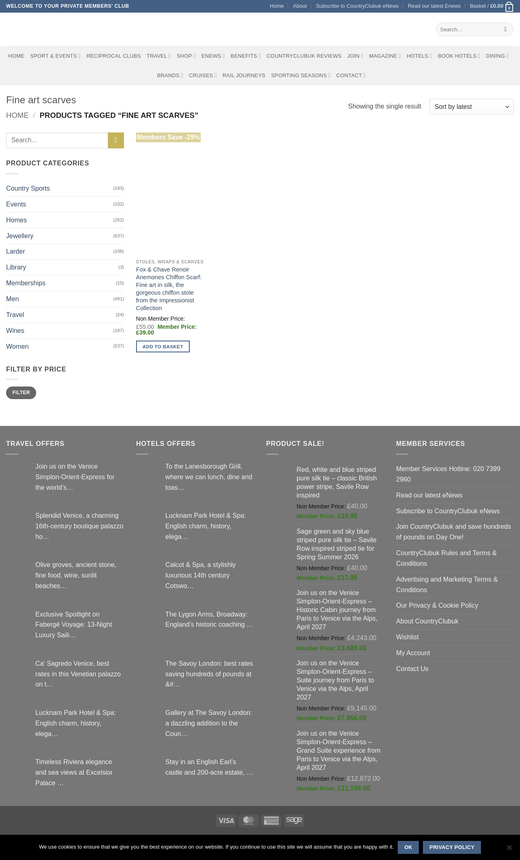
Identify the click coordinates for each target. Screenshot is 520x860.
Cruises (203, 75)
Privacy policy (451, 847)
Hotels (419, 56)
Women (17, 346)
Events (16, 204)
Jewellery (19, 235)
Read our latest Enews (434, 6)
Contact (351, 75)
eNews (213, 56)
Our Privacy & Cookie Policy (437, 605)
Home (277, 6)
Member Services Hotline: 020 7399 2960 (448, 474)
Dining (497, 56)
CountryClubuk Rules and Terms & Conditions (446, 558)
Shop (186, 56)
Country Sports (28, 188)
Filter (21, 392)
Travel (159, 56)
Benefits (246, 56)
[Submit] (505, 29)
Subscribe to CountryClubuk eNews (357, 6)
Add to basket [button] (163, 346)
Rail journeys (244, 75)
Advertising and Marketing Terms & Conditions (447, 584)
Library (16, 267)
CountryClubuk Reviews (303, 56)
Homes (16, 220)
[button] (492, 6)
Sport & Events (55, 56)
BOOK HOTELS (459, 56)
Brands (170, 75)
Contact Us (412, 668)
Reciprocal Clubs (114, 56)
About (300, 6)
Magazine (385, 56)
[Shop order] (471, 107)
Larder (15, 251)
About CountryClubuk (427, 621)
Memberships (26, 283)
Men (12, 298)
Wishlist (407, 637)
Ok (408, 847)
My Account (413, 652)
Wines (15, 330)
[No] (509, 849)
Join (355, 56)
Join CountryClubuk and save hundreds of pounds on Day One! (453, 532)
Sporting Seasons (301, 75)
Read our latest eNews (429, 495)
